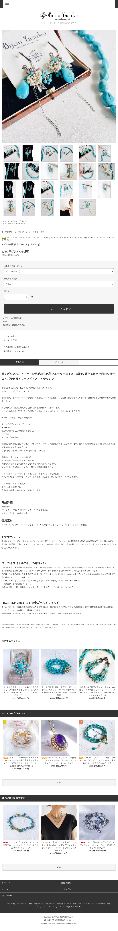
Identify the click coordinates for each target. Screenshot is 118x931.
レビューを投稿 (8, 340)
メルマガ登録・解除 (103, 904)
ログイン (5, 889)
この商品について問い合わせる (15, 347)
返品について (8, 321)
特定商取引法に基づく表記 (14, 325)
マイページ (6, 883)
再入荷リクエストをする (12, 351)
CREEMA (78, 907)
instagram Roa (57, 907)
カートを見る (66, 889)
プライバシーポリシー (86, 904)
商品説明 (20, 362)
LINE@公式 (68, 907)
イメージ (59, 362)
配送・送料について (36, 904)
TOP (4, 221)
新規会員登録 (66, 883)
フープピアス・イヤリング (17, 221)
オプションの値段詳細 (12, 318)
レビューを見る (8, 336)
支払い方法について (20, 904)
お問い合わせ (7, 896)
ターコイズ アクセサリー (16, 224)
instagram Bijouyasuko (44, 907)
